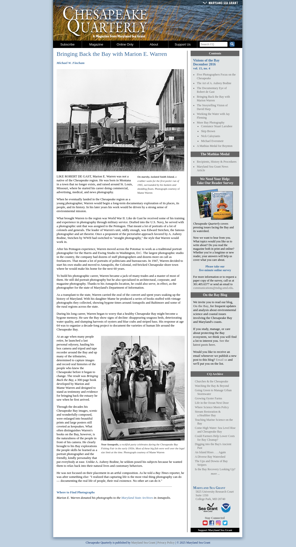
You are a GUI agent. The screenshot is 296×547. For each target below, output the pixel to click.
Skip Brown (208, 131)
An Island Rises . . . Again (210, 452)
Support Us (183, 44)
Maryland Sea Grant (223, 3)
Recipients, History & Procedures (216, 161)
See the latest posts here (211, 342)
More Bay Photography (211, 122)
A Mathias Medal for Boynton (214, 146)
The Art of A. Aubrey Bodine (214, 83)
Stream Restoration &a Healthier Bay (208, 413)
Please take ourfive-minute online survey (215, 268)
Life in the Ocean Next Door (212, 403)
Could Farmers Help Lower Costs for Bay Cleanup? (215, 437)
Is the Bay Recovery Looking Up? (215, 469)
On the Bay (201, 306)
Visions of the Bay (206, 60)
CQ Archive (215, 374)
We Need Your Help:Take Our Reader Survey (215, 181)
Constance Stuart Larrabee (216, 126)
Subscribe (67, 44)
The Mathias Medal (214, 154)
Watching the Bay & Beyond (212, 386)
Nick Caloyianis (210, 136)
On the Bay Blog (215, 295)
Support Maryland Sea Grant (215, 530)
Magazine (96, 44)
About (154, 44)
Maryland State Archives (137, 498)
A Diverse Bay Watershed (210, 456)
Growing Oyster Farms (208, 398)
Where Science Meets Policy (212, 407)
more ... (215, 473)
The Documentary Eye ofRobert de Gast (212, 90)
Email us (221, 359)
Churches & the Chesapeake (211, 381)
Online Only (125, 44)
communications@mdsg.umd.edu (213, 288)
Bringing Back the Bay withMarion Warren (213, 98)
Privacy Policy (166, 542)
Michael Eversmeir (212, 141)
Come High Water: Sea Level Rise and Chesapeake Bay (215, 429)
